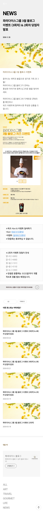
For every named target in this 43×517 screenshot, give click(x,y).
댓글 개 (5, 445)
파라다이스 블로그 (13, 456)
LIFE (5, 503)
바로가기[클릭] (17, 232)
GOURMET (9, 498)
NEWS (10, 13)
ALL (5, 484)
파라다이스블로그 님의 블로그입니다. (16, 460)
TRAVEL (7, 493)
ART (5, 489)
